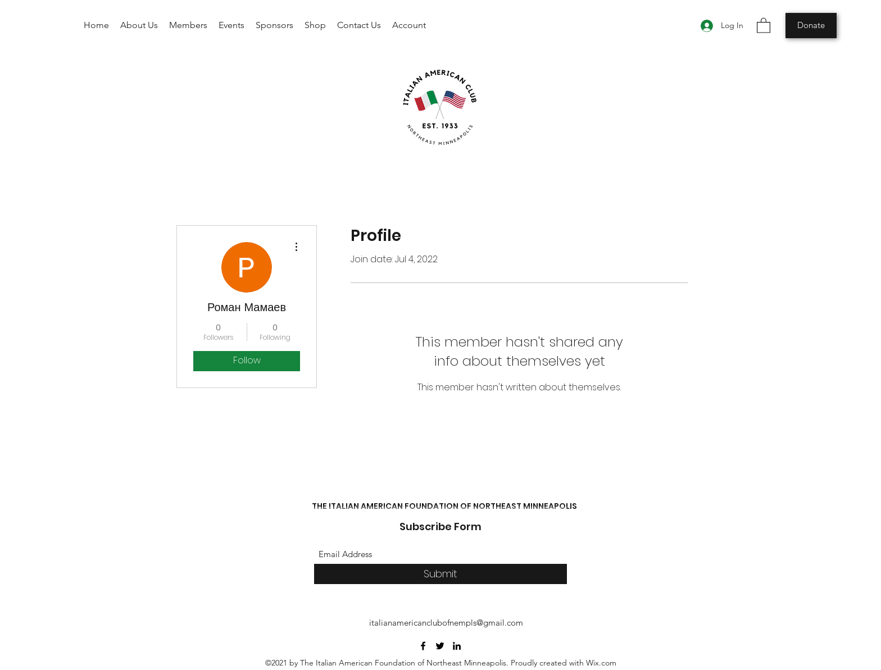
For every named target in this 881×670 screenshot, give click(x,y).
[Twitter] (440, 645)
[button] (763, 25)
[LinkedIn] (456, 645)
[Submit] (440, 574)
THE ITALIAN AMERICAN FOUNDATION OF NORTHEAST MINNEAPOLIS (444, 506)
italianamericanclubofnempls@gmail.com (446, 622)
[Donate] (811, 25)
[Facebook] (423, 645)
